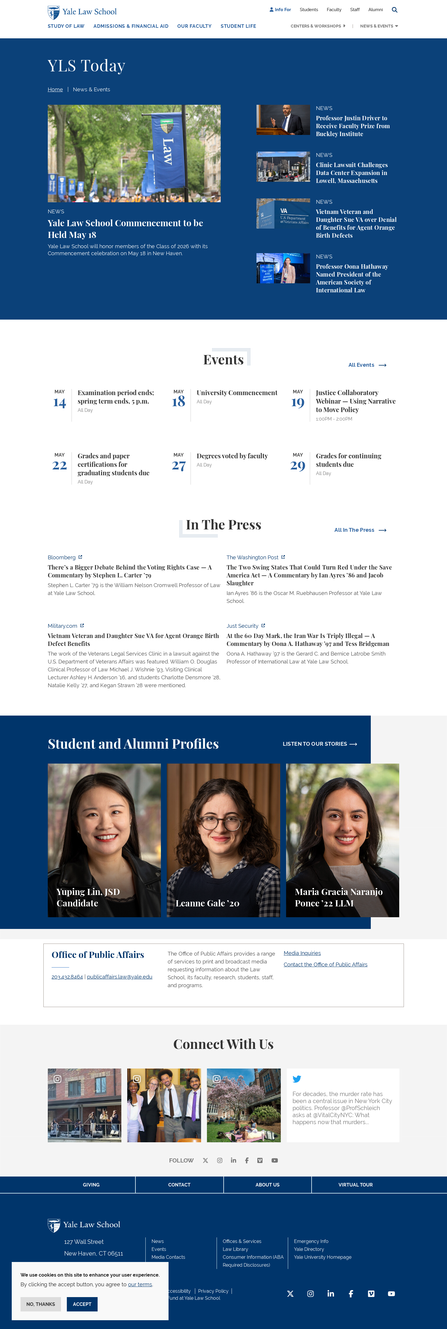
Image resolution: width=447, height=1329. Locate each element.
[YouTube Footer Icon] (391, 1294)
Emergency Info (311, 1241)
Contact (179, 1185)
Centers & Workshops (316, 26)
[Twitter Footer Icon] (290, 1294)
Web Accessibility (172, 1291)
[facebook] (247, 1161)
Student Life (238, 26)
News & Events (376, 26)
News (158, 1241)
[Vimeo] (260, 1161)
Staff (355, 9)
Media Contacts (168, 1257)
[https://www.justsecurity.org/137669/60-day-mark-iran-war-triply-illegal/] (313, 645)
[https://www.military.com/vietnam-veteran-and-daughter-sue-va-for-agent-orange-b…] (134, 657)
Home (55, 89)
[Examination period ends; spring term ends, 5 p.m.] (104, 405)
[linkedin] (233, 1161)
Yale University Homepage (322, 1257)
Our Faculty (194, 26)
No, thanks (40, 1304)
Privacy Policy (213, 1291)
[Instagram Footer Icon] (310, 1294)
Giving (91, 1185)
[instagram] (219, 1161)
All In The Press (354, 530)
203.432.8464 (67, 977)
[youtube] (274, 1161)
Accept (82, 1304)
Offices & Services (242, 1241)
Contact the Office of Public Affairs (326, 964)
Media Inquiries (302, 953)
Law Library (235, 1249)
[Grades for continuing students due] (342, 468)
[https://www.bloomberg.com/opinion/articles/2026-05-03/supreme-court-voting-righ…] (134, 577)
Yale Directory (309, 1249)
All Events (362, 365)
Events (159, 1249)
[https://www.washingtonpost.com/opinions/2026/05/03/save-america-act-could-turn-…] (313, 581)
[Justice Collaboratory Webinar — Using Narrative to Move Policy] (342, 405)
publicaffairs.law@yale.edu (119, 977)
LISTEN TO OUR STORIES (315, 744)
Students (309, 9)
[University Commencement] (223, 405)
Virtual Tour (356, 1185)
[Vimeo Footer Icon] (371, 1294)
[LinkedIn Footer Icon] (330, 1294)
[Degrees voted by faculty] (223, 468)
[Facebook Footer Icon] (351, 1294)
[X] (205, 1161)
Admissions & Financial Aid (131, 26)
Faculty (334, 9)
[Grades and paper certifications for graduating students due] (104, 468)
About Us (268, 1185)
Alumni (375, 9)
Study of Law (66, 26)
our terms (140, 1284)
